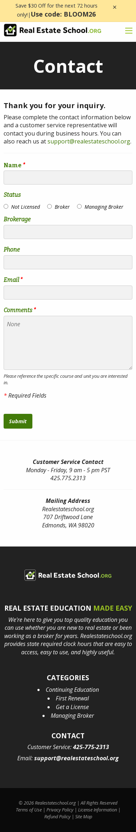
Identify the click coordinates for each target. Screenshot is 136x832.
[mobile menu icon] (128, 31)
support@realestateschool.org (88, 141)
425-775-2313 (91, 747)
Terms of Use (29, 809)
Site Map (83, 816)
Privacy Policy (59, 809)
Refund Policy (57, 816)
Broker (62, 206)
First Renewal (72, 698)
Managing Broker (104, 206)
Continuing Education (72, 690)
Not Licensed (25, 206)
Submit (18, 421)
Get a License (72, 707)
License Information (97, 809)
